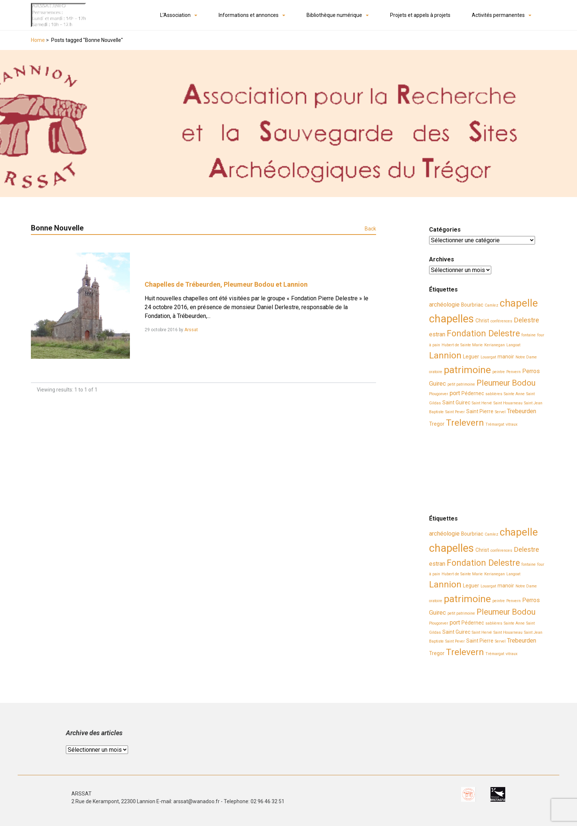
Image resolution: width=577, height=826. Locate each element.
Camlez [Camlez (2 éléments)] (491, 305)
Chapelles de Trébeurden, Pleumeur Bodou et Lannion (226, 284)
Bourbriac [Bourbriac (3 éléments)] (472, 305)
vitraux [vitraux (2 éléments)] (511, 424)
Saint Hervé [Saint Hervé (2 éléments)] (482, 403)
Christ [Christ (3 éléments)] (482, 320)
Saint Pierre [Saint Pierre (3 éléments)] (479, 411)
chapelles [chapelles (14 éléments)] (451, 318)
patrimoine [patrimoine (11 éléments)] (467, 370)
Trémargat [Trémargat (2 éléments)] (494, 424)
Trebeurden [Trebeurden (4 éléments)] (521, 411)
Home (38, 40)
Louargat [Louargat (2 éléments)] (488, 357)
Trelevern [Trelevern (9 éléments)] (465, 422)
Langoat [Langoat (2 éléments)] (513, 345)
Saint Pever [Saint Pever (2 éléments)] (455, 412)
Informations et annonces (249, 15)
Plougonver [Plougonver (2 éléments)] (438, 393)
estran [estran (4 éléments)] (437, 334)
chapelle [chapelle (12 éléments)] (519, 303)
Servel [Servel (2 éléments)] (500, 412)
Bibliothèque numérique (334, 15)
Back (370, 229)
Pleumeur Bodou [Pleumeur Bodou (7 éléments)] (506, 382)
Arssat (191, 329)
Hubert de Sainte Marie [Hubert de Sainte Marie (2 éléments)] (462, 345)
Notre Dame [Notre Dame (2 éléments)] (526, 357)
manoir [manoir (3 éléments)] (506, 357)
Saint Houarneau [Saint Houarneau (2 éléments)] (508, 403)
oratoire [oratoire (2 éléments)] (435, 371)
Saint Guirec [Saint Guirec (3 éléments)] (456, 402)
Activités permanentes (498, 15)
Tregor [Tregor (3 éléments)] (437, 424)
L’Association (175, 15)
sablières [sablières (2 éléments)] (493, 393)
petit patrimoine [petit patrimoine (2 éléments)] (461, 384)
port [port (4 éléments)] (455, 393)
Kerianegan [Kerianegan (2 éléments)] (494, 345)
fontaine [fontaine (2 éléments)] (528, 335)
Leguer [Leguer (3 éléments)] (471, 357)
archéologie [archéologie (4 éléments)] (444, 304)
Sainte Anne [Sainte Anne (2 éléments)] (514, 393)
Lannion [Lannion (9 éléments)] (445, 355)
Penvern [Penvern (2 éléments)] (513, 371)
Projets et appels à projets (420, 15)
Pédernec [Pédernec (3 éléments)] (472, 393)
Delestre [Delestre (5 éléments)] (526, 320)
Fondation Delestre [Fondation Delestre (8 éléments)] (483, 333)
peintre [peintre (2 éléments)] (498, 371)
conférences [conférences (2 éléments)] (501, 321)
